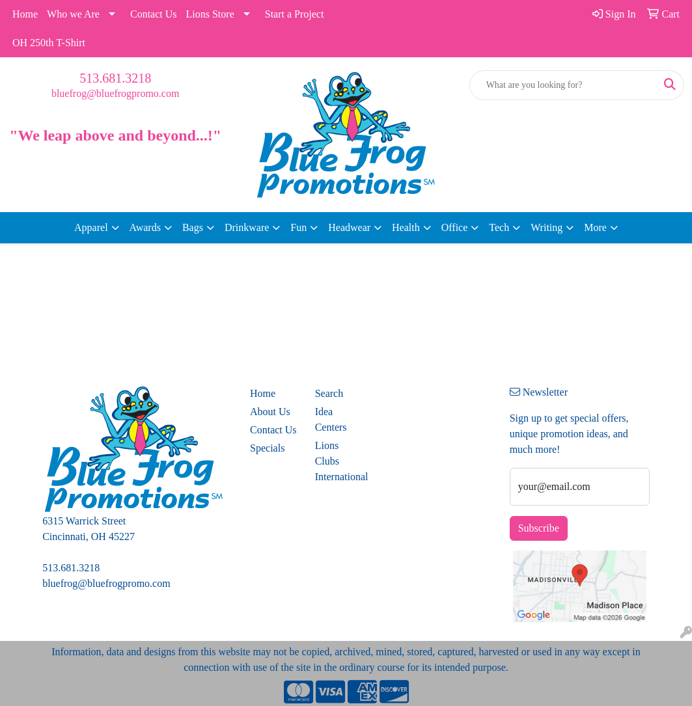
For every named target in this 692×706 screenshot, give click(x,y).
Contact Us (153, 14)
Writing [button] (546, 227)
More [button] (595, 227)
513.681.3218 (115, 78)
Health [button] (406, 227)
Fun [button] (298, 227)
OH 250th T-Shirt (48, 42)
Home (25, 14)
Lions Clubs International (340, 461)
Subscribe (538, 528)
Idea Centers (331, 419)
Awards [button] (145, 227)
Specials (267, 448)
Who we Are (73, 14)
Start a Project (294, 14)
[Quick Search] (563, 85)
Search (329, 393)
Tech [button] (499, 227)
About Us (270, 411)
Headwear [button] (349, 227)
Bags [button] (192, 227)
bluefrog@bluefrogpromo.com (115, 93)
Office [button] (454, 227)
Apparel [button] (91, 227)
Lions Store (210, 14)
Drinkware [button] (247, 227)
